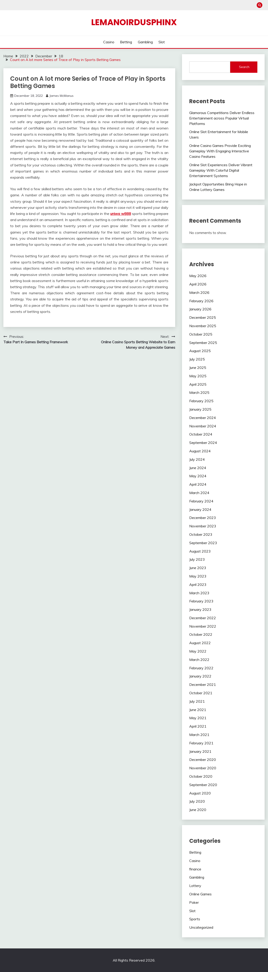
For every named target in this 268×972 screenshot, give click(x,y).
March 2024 (199, 492)
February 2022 (201, 668)
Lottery (195, 885)
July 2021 (197, 701)
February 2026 (201, 301)
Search (244, 67)
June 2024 (197, 467)
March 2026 (199, 292)
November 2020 (202, 768)
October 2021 (200, 693)
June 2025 (197, 367)
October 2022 (200, 634)
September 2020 (203, 784)
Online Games (200, 894)
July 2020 (197, 801)
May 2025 (197, 376)
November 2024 (202, 426)
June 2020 (197, 809)
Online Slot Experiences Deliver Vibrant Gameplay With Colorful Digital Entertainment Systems (220, 170)
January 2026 (200, 309)
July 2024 (197, 459)
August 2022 (200, 643)
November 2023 (202, 526)
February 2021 (201, 743)
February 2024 (201, 501)
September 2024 (203, 442)
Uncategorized (201, 927)
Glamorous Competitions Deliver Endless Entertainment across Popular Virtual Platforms (221, 118)
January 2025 (200, 409)
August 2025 (200, 350)
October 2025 (200, 334)
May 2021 (197, 718)
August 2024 (200, 451)
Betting (126, 42)
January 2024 (200, 509)
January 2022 (200, 676)
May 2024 (197, 476)
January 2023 (200, 609)
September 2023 (203, 543)
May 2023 (197, 576)
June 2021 (197, 709)
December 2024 (202, 417)
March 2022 (199, 659)
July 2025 (197, 359)
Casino (108, 42)
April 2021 (197, 726)
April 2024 (197, 484)
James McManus (61, 96)
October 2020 (200, 776)
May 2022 (197, 651)
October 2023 (200, 534)
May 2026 (197, 275)
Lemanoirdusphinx (134, 22)
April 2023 (197, 584)
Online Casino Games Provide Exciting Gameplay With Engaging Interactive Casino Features (220, 151)
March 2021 (199, 734)
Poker (194, 902)
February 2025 (201, 401)
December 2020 (202, 759)
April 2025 (197, 384)
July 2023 (197, 559)
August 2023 (200, 551)
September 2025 (203, 342)
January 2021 (200, 751)
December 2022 (202, 618)
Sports (194, 919)
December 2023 (202, 517)
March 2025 (199, 392)
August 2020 (200, 793)
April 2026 (197, 284)
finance (195, 869)
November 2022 (202, 626)
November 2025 (202, 326)
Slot (161, 42)
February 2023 (201, 601)
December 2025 (202, 317)
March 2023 (199, 593)
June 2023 (197, 567)
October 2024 (200, 434)
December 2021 (202, 684)
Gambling (145, 42)
